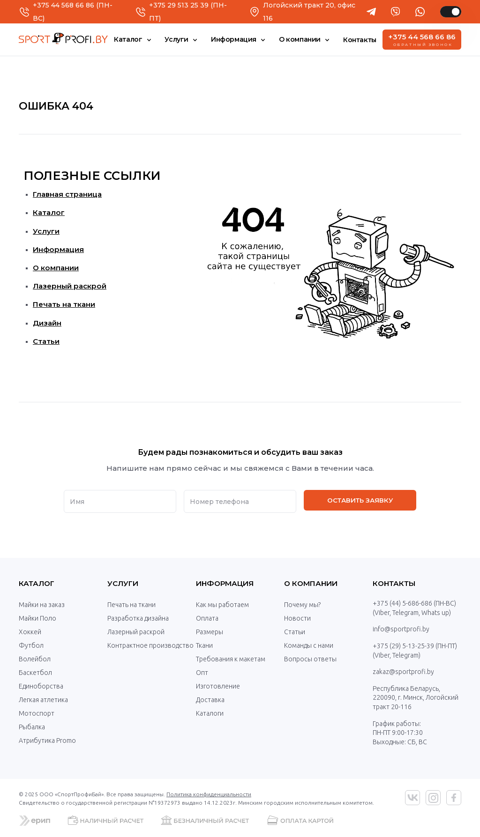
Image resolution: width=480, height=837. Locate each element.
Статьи (46, 341)
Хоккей (30, 632)
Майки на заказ (42, 604)
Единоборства (41, 686)
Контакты (394, 583)
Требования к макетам (230, 659)
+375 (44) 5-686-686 (402, 603)
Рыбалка (32, 727)
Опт (202, 672)
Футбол (31, 645)
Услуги (46, 231)
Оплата (207, 618)
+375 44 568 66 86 (63, 5)
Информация (58, 249)
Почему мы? (302, 604)
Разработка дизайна (138, 618)
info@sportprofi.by (401, 629)
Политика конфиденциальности (208, 794)
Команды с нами (308, 645)
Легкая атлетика (43, 700)
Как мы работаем (222, 604)
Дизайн (47, 323)
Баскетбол (35, 672)
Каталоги (210, 713)
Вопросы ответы (310, 659)
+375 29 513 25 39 (179, 5)
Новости (297, 618)
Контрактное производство (150, 645)
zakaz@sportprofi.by (403, 671)
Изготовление (218, 686)
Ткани (204, 645)
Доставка (210, 700)
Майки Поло (37, 618)
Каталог (49, 212)
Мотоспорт (36, 713)
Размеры (209, 632)
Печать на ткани (64, 304)
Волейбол (35, 659)
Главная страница (67, 194)
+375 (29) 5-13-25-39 (403, 646)
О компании (56, 267)
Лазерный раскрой (69, 285)
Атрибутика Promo (47, 740)
